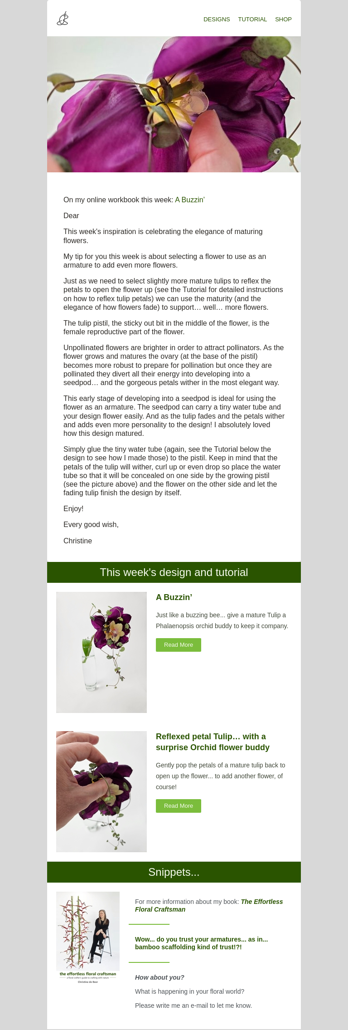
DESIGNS (216, 19)
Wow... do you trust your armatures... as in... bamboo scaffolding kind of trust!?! (201, 943)
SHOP (283, 19)
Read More (178, 644)
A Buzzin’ (190, 200)
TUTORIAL (252, 19)
